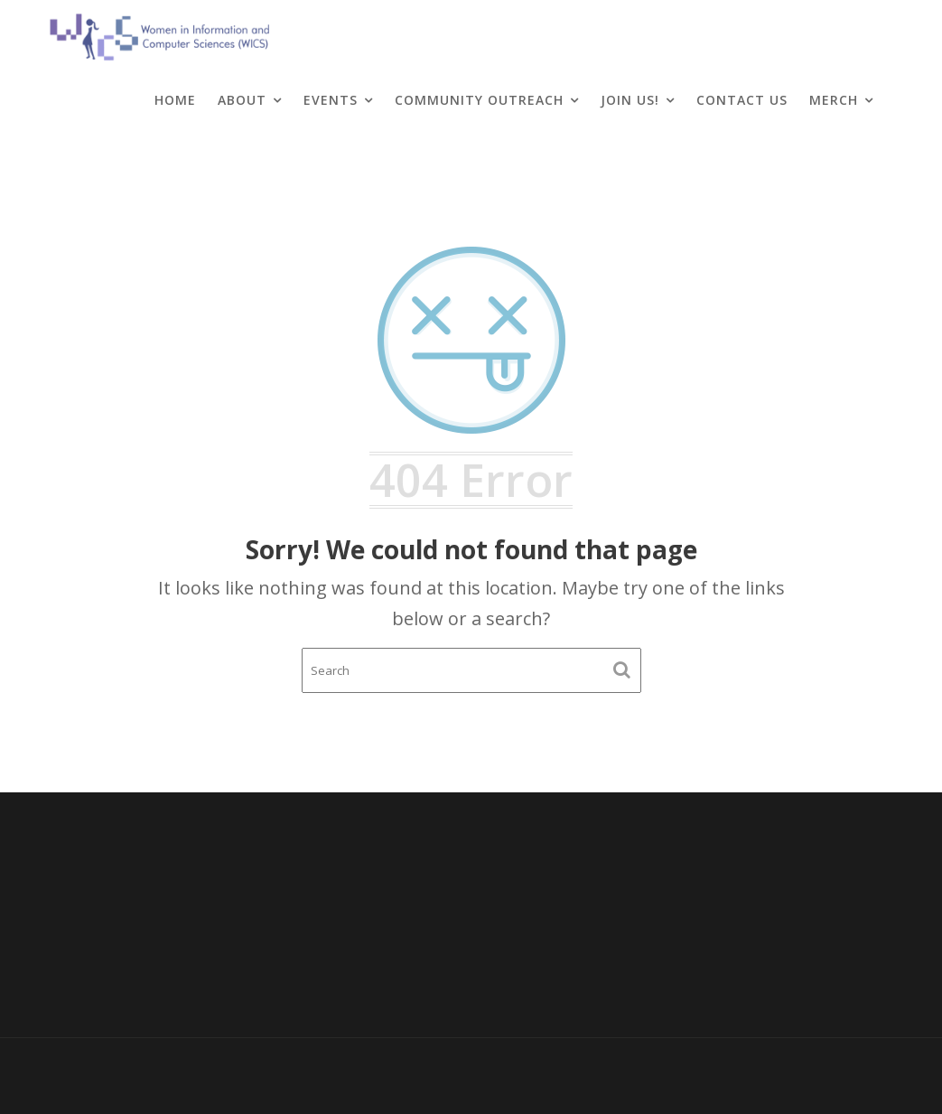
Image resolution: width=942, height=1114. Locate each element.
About (242, 99)
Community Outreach (479, 99)
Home (175, 99)
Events (330, 99)
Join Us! (630, 99)
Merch (833, 99)
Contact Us (742, 99)
